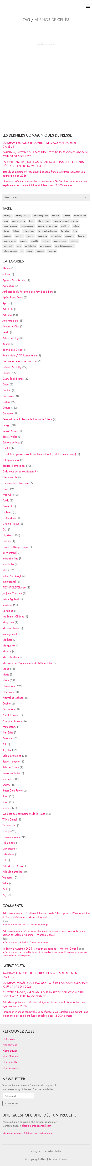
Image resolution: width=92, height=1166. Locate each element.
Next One (8, 692)
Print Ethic (7, 732)
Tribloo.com (8, 843)
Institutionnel (9, 581)
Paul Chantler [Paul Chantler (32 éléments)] (30, 246)
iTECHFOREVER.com (14, 587)
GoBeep (7, 512)
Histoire (6, 541)
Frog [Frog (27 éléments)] (75, 231)
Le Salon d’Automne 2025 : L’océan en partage (25, 924)
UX (4, 860)
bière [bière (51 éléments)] (6, 221)
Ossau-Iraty (8, 709)
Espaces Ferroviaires (13, 465)
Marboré (7, 639)
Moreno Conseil (58, 1159)
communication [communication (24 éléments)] (27, 226)
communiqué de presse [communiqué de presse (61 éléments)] (47, 226)
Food (5, 489)
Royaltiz (6, 750)
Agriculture (8, 286)
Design (6, 425)
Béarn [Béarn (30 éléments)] (31, 221)
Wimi (5, 883)
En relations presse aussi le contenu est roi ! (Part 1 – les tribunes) (39, 454)
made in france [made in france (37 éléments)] (10, 241)
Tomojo (6, 831)
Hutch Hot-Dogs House (15, 547)
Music (5, 674)
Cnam (5, 384)
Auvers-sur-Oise (10, 326)
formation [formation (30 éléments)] (65, 231)
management (9, 634)
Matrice (6, 651)
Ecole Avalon (9, 436)
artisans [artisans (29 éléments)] (66, 215)
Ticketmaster (9, 825)
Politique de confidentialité (38, 1133)
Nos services (9, 1045)
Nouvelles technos (12, 698)
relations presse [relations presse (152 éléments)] (10, 251)
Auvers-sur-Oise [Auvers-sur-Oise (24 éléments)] (80, 215)
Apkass (6, 303)
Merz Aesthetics (11, 657)
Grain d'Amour (10, 523)
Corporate (8, 396)
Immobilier (8, 564)
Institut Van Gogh (11, 576)
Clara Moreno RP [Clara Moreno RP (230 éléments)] (10, 226)
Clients (6, 373)
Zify (4, 895)
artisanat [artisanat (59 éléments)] (55, 215)
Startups (6, 808)
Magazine (8, 622)
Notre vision (9, 1039)
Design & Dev (10, 431)
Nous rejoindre (10, 1068)
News (5, 680)
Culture (6, 402)
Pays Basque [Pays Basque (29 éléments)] (45, 246)
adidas (6, 274)
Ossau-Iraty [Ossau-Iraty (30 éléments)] (8, 246)
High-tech (7, 535)
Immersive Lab (10, 558)
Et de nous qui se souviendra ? (19, 471)
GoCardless (9, 518)
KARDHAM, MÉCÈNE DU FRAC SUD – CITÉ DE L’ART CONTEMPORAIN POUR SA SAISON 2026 (45, 154)
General (7, 506)
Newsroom (8, 686)
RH (4, 744)
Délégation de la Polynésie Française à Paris (27, 419)
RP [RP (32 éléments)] (22, 251)
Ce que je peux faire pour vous (19, 361)
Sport (5, 796)
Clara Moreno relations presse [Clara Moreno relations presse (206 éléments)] (66, 221)
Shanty (6, 785)
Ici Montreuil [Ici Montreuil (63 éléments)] (56, 236)
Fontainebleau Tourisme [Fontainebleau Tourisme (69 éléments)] (47, 231)
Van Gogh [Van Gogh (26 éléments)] (52, 251)
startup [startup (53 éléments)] (29, 251)
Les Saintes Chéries (13, 616)
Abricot (6, 268)
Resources (8, 738)
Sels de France (10, 767)
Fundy (5, 500)
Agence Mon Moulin (14, 280)
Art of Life (7, 309)
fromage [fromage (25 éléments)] (30, 236)
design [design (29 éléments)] (6, 231)
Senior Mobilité (11, 773)
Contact (6, 390)
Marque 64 (8, 645)
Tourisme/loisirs (11, 837)
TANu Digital (9, 819)
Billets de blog (10, 338)
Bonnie (6, 344)
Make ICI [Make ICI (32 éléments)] (23, 241)
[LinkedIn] (48, 1151)
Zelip (5, 889)
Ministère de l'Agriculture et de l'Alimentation (27, 663)
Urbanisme (8, 854)
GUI (4, 529)
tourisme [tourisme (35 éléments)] (40, 251)
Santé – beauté (11, 761)
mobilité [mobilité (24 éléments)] (34, 241)
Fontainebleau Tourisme (15, 483)
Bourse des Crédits (12, 349)
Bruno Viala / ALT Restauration (19, 355)
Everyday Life (9, 477)
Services (7, 779)
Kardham (7, 605)
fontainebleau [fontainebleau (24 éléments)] (28, 231)
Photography (9, 727)
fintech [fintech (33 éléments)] (16, 231)
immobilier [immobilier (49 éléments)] (69, 236)
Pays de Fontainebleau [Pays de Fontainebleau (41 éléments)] (64, 246)
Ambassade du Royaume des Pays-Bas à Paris (27, 291)
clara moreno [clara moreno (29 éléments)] (43, 221)
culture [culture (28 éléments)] (76, 226)
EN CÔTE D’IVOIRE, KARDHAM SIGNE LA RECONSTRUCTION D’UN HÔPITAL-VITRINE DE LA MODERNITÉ (43, 164)
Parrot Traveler (10, 715)
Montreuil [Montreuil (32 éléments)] (46, 241)
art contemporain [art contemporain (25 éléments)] (41, 215)
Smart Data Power (12, 790)
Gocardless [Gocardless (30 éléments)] (42, 236)
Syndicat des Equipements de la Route (23, 814)
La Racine (7, 610)
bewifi (5, 332)
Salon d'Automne (11, 756)
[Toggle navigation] (88, 6)
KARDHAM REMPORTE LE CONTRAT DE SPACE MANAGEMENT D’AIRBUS (40, 144)
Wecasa (7, 877)
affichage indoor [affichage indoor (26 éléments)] (22, 215)
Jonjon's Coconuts (12, 593)
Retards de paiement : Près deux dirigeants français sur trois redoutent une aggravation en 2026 (43, 173)
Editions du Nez (11, 442)
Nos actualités (10, 1062)
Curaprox (7, 413)
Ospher (6, 703)
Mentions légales (12, 1133)
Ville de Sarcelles (12, 872)
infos (4, 570)
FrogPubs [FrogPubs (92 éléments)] (18, 236)
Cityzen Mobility (11, 367)
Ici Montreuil (9, 552)
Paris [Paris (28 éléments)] (19, 246)
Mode (5, 668)
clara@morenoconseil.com (36, 1125)
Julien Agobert (10, 599)
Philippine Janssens (12, 721)
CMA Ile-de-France (13, 378)
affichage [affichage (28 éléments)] (7, 215)
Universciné (8, 848)
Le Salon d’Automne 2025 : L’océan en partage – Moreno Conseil (40, 948)
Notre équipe (10, 1050)
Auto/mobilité (10, 320)
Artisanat (7, 315)
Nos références (11, 1056)
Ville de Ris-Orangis (13, 866)
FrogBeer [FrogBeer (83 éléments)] (7, 236)
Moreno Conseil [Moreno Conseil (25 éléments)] (60, 241)
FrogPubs (7, 494)
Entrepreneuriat (10, 460)
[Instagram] (36, 1151)
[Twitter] (58, 1151)
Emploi (6, 448)
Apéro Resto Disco (12, 297)
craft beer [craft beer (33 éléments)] (65, 226)
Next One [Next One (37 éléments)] (74, 241)
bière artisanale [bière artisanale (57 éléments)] (18, 221)
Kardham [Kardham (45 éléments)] (82, 236)
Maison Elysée (10, 628)
